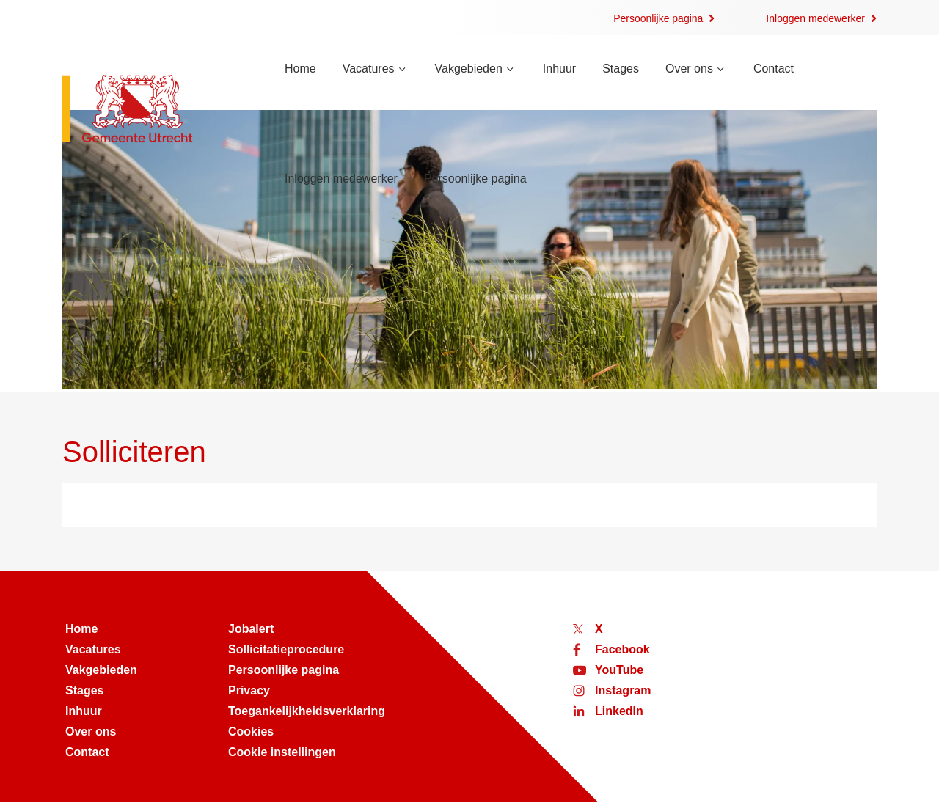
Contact (773, 68)
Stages (620, 68)
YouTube (619, 670)
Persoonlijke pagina (658, 18)
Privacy (249, 690)
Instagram (623, 690)
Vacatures (369, 68)
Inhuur (559, 68)
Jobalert (251, 629)
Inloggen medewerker (815, 18)
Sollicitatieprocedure (286, 649)
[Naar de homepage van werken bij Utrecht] (155, 110)
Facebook (622, 649)
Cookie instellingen (282, 752)
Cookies (251, 731)
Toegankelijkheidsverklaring (306, 711)
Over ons (689, 68)
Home (300, 68)
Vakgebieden (469, 68)
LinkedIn (619, 711)
